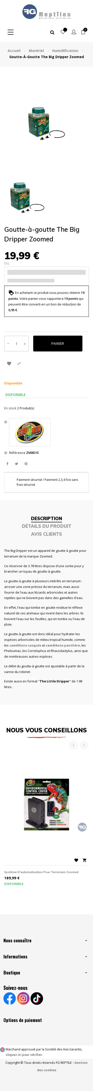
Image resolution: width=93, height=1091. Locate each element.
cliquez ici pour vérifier (24, 1055)
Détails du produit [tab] (46, 526)
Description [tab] (46, 518)
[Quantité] (16, 343)
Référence (17, 452)
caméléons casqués (25, 645)
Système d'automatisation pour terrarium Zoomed (41, 872)
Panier (57, 344)
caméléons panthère (63, 645)
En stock (10, 408)
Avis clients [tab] (46, 534)
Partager (7, 464)
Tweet (17, 464)
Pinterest (26, 464)
